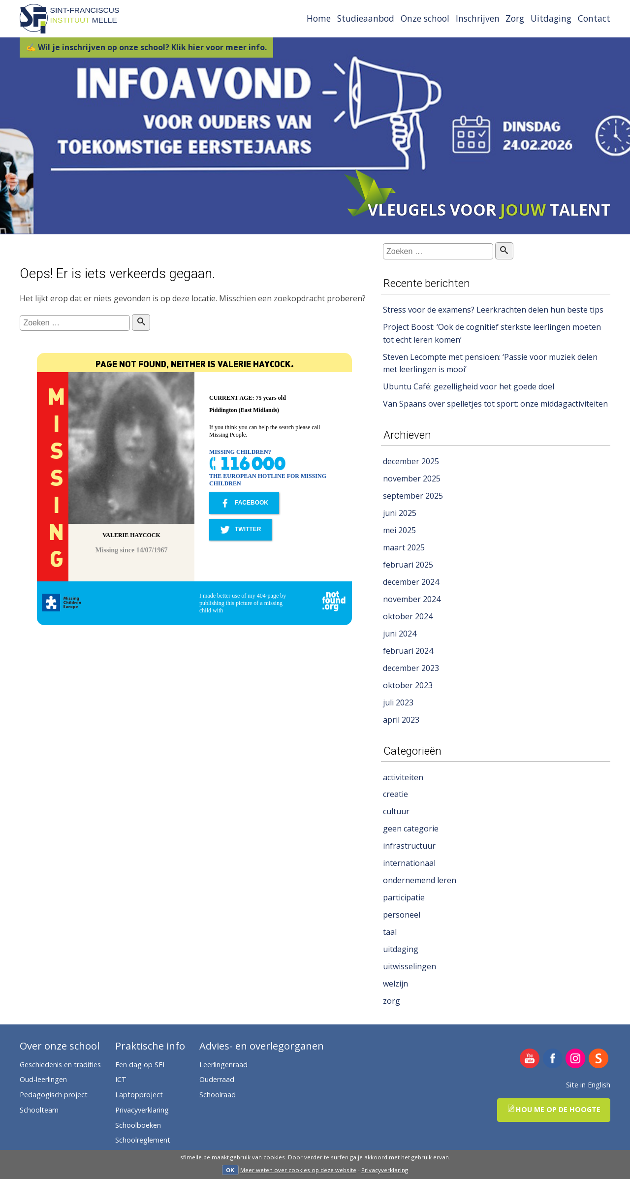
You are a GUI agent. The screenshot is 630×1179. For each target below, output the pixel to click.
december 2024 (411, 581)
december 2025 (411, 461)
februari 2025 (408, 564)
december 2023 (411, 668)
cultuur (396, 811)
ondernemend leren (419, 880)
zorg (391, 1000)
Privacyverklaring (384, 1170)
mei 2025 (399, 530)
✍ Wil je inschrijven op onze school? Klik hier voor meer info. (146, 47)
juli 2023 (398, 702)
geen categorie (411, 828)
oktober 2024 (408, 616)
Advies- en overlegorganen (261, 1046)
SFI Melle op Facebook (553, 1059)
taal (390, 931)
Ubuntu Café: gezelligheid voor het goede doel (468, 386)
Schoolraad (217, 1094)
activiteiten (403, 777)
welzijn (395, 983)
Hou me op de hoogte (553, 1109)
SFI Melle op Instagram (576, 1059)
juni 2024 (399, 633)
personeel (401, 914)
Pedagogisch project (54, 1094)
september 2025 (413, 495)
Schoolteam (39, 1110)
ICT (120, 1079)
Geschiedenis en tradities (60, 1064)
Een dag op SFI (139, 1064)
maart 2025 (404, 547)
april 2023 (401, 719)
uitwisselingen (409, 966)
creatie (395, 794)
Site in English (588, 1084)
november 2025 (412, 478)
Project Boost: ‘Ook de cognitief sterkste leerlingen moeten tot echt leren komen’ (492, 333)
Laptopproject (139, 1094)
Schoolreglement (142, 1140)
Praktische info (150, 1046)
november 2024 (412, 599)
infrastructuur (409, 845)
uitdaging (400, 949)
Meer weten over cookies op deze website (298, 1170)
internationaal (409, 863)
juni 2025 (399, 513)
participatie (404, 897)
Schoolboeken (138, 1125)
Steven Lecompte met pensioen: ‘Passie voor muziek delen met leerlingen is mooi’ (490, 363)
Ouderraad (216, 1079)
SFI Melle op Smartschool (599, 1059)
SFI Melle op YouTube (530, 1059)
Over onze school (59, 1046)
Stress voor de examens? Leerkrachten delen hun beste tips (493, 309)
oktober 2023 (408, 685)
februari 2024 (408, 650)
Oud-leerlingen (43, 1079)
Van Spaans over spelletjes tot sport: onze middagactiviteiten (495, 403)
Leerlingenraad (223, 1064)
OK (230, 1170)
